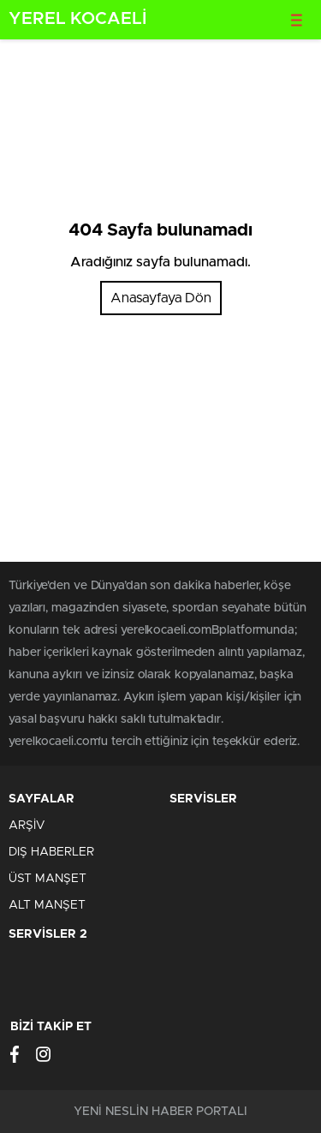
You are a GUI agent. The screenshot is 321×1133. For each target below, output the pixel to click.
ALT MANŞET (47, 905)
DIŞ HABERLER (51, 852)
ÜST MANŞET (47, 879)
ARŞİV (27, 826)
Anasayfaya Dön (160, 298)
